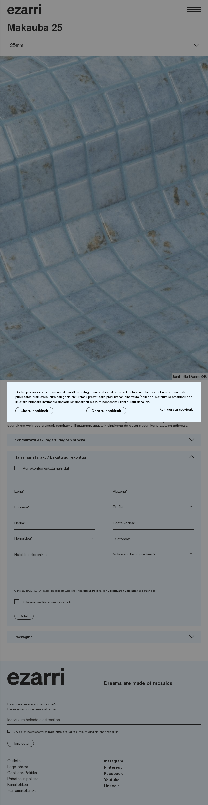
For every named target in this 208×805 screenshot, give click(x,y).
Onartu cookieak (106, 410)
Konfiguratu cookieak (176, 409)
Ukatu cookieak (34, 410)
